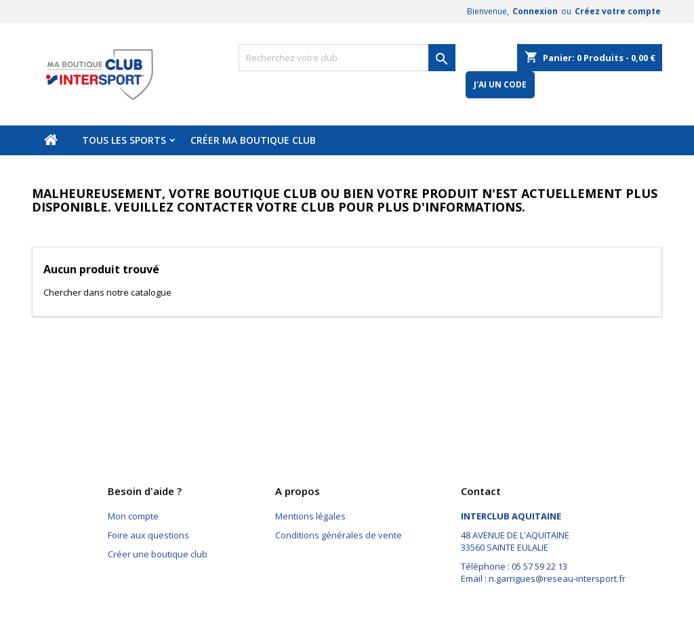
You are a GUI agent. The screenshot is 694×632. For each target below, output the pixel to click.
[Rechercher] (347, 57)
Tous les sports (124, 140)
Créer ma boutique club (253, 140)
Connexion (535, 11)
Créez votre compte (618, 11)
